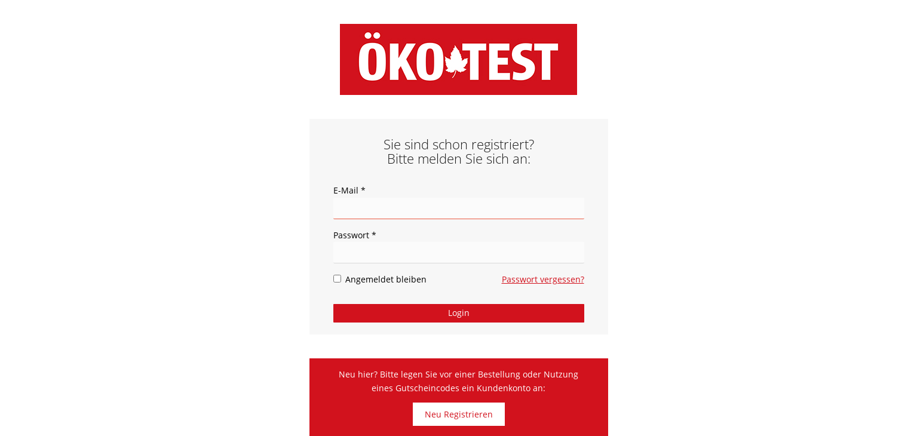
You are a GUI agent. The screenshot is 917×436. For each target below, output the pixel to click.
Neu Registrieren (459, 414)
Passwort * (354, 235)
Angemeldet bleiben (380, 279)
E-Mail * (349, 190)
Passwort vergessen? (543, 279)
